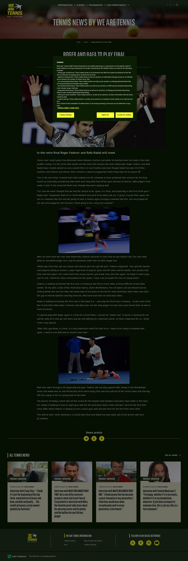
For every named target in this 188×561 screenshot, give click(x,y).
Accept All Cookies (124, 115)
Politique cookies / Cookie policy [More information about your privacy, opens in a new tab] (68, 108)
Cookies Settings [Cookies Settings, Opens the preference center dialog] (66, 115)
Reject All (105, 115)
